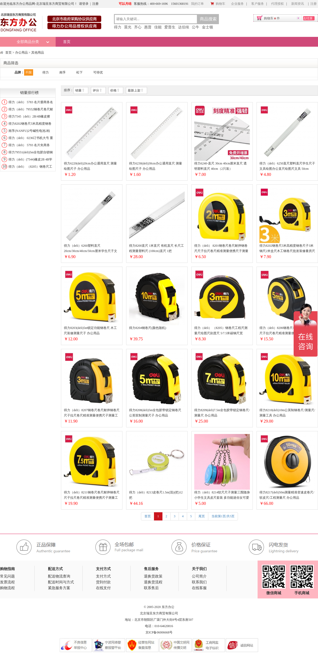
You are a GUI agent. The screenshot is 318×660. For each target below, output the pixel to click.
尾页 (201, 516)
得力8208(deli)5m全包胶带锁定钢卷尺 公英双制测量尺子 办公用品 (155, 412)
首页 (66, 42)
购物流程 (7, 588)
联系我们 (199, 582)
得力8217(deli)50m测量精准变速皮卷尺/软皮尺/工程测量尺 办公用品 (286, 495)
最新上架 (136, 90)
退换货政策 (153, 576)
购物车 (218, 4)
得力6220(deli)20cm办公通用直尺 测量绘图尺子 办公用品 (90, 166)
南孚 (62, 72)
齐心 (138, 27)
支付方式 (103, 576)
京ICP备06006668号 (159, 632)
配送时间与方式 (61, 582)
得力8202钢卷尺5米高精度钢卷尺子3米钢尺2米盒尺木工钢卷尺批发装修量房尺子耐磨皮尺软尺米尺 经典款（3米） (287, 249)
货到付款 (103, 582)
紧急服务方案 (59, 588)
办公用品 (21, 52)
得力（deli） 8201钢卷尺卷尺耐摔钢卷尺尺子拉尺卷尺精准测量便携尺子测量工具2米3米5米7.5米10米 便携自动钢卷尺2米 (221, 249)
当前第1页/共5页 (223, 516)
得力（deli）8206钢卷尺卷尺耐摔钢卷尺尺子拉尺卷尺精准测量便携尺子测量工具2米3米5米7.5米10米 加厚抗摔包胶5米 (287, 331)
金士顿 (207, 27)
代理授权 (277, 4)
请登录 (84, 4)
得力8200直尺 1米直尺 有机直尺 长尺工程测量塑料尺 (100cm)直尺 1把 (156, 248)
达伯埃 (183, 27)
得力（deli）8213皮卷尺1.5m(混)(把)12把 (156, 495)
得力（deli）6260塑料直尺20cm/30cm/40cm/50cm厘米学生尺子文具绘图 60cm (90, 249)
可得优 (98, 72)
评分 (97, 90)
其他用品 (37, 52)
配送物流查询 (59, 576)
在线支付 (103, 588)
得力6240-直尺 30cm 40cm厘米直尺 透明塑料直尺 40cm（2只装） (220, 166)
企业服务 (237, 4)
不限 (28, 72)
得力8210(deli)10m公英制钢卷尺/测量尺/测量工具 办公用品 (287, 412)
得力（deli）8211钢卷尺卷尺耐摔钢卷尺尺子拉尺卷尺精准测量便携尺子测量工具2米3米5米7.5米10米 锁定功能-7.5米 (92, 495)
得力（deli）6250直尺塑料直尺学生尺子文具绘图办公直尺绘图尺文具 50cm (287, 166)
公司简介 (199, 576)
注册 (95, 4)
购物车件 (272, 18)
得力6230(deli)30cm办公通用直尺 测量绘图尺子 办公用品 (155, 166)
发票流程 (7, 582)
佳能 (158, 27)
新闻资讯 (297, 4)
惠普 (148, 27)
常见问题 (7, 576)
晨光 (127, 27)
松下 (79, 72)
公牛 (195, 27)
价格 (115, 90)
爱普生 (169, 27)
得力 (117, 27)
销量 (80, 90)
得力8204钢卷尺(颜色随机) (147, 328)
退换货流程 (153, 582)
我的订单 (197, 4)
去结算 (308, 18)
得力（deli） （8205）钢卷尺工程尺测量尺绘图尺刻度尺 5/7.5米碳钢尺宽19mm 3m (221, 331)
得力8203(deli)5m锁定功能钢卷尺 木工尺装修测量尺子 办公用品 (90, 330)
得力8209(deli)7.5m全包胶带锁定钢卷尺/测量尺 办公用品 (222, 412)
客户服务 (257, 4)
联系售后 (151, 588)
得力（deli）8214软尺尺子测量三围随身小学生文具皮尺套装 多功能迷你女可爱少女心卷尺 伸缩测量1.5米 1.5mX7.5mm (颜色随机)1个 (222, 495)
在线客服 (199, 588)
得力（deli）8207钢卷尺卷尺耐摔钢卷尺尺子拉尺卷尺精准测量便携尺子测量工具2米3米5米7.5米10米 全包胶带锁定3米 (92, 413)
